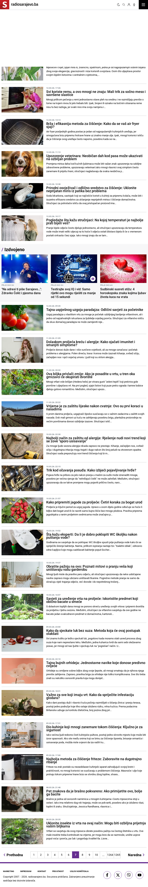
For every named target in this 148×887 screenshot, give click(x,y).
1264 (110, 855)
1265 (117, 855)
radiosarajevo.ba (37, 876)
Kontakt (42, 871)
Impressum (25, 871)
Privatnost (58, 871)
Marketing (8, 871)
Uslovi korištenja (79, 871)
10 (96, 855)
